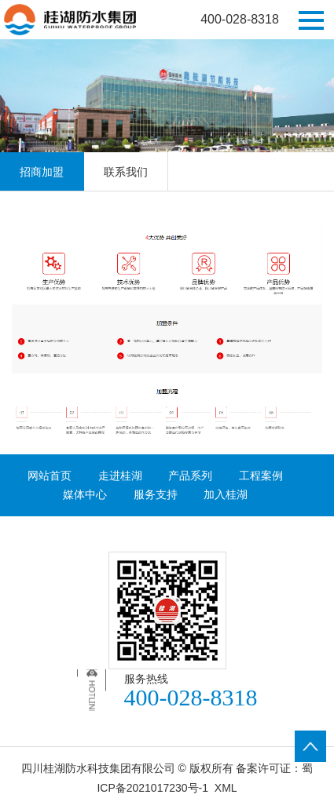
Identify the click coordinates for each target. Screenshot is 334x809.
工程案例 (261, 475)
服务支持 (156, 494)
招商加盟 (42, 172)
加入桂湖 (226, 494)
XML (226, 788)
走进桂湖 (120, 475)
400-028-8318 (239, 19)
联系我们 (126, 172)
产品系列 (190, 475)
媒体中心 (85, 494)
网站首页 (50, 475)
